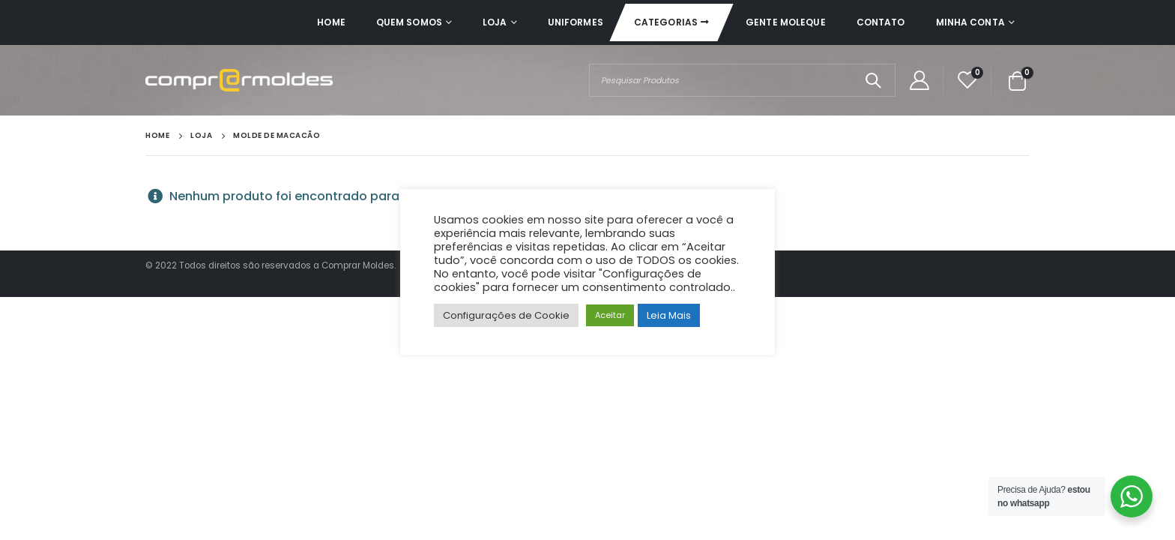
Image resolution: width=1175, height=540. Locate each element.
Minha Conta (970, 22)
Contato (881, 22)
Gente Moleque (786, 22)
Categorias (666, 22)
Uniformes (575, 22)
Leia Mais (669, 315)
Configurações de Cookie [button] (506, 315)
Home (331, 22)
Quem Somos (409, 22)
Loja (495, 22)
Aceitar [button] (610, 315)
